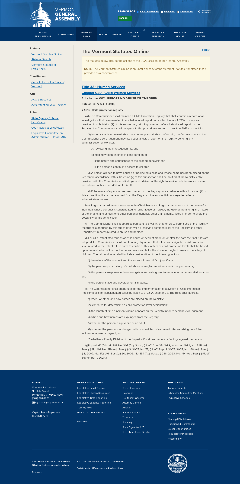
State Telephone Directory (137, 432)
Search (124, 18)
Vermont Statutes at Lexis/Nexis (43, 67)
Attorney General (131, 402)
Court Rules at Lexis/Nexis (47, 128)
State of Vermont (131, 388)
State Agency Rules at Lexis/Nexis (45, 120)
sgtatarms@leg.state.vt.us (47, 402)
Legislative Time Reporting (92, 398)
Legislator (168, 11)
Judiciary (127, 422)
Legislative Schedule (179, 398)
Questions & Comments (181, 424)
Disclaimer (82, 421)
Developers (37, 472)
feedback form (48, 465)
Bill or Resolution (148, 11)
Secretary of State (132, 412)
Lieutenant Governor (133, 398)
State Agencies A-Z (133, 427)
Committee (185, 11)
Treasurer (127, 417)
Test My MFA (84, 407)
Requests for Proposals (180, 433)
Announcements (177, 388)
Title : (103, 86)
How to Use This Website (91, 412)
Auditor (126, 407)
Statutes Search (41, 59)
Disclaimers (184, 419)
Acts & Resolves (41, 99)
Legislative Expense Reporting (94, 402)
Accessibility (175, 438)
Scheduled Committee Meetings (185, 393)
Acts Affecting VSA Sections (48, 105)
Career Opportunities (179, 429)
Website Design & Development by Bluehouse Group (100, 468)
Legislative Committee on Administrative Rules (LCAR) (48, 135)
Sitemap (172, 419)
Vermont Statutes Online (46, 54)
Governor (127, 393)
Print (206, 50)
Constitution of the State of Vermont (47, 84)
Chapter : (111, 93)
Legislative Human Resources (93, 393)
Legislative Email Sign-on (91, 388)
